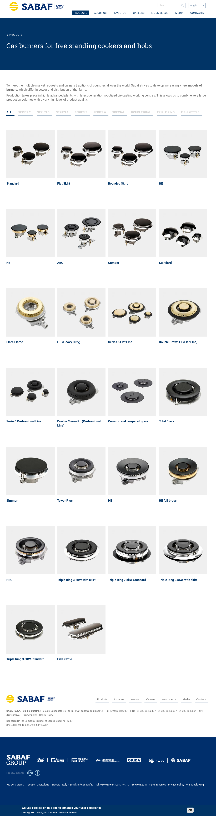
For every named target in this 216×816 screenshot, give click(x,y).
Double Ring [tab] (140, 112)
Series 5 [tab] (81, 112)
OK (190, 811)
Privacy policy (30, 715)
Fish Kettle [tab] (190, 112)
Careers (139, 12)
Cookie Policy (46, 715)
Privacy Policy (176, 784)
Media (179, 12)
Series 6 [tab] (99, 112)
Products (80, 12)
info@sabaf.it (85, 784)
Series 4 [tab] (62, 112)
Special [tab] (118, 112)
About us (100, 12)
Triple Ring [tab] (166, 112)
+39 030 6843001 (119, 710)
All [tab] (9, 112)
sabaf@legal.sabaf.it (92, 710)
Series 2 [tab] (24, 112)
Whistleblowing (195, 784)
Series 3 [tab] (43, 112)
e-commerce (159, 12)
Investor (120, 12)
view (31, 166)
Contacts (197, 12)
